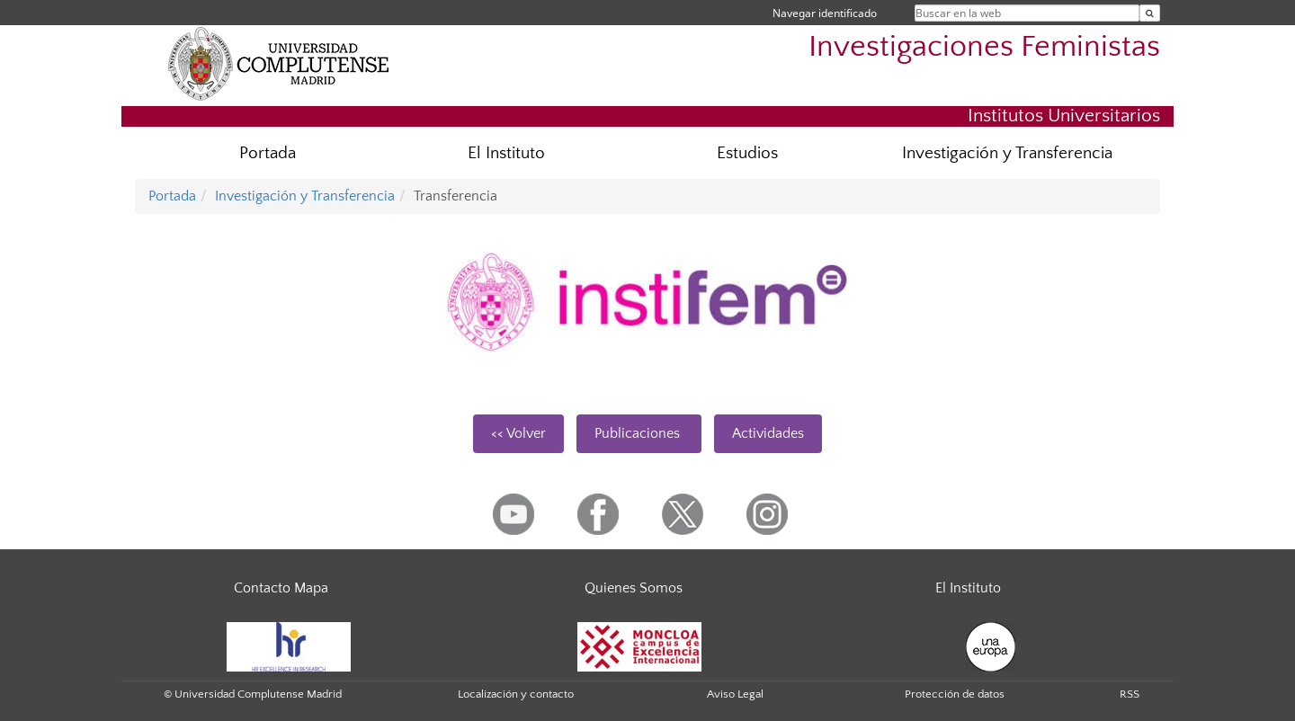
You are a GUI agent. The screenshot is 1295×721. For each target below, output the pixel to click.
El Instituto (506, 153)
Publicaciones (638, 433)
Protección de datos (955, 694)
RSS (1129, 694)
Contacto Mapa (281, 588)
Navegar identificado (825, 13)
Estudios (747, 153)
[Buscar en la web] (1149, 13)
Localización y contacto (516, 694)
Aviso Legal (735, 694)
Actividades (768, 433)
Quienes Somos (634, 588)
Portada (267, 153)
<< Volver (518, 433)
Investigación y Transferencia (1007, 153)
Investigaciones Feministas (984, 47)
